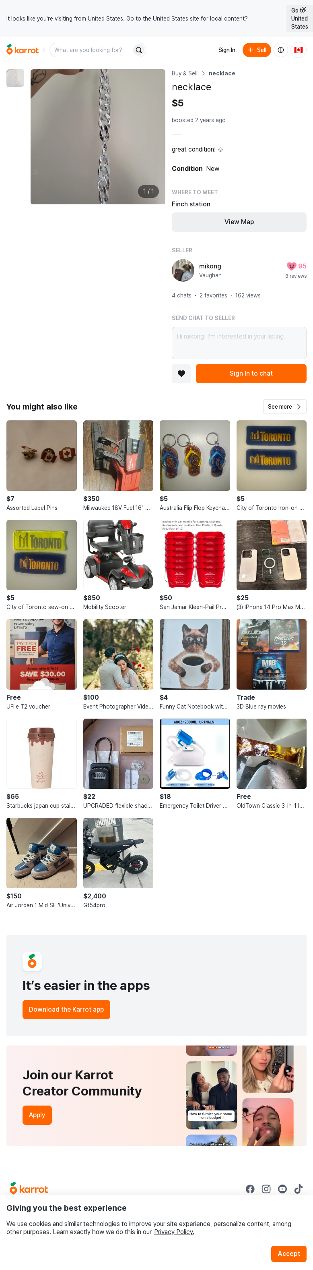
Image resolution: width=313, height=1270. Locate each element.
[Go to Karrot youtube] (282, 1189)
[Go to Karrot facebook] (250, 1189)
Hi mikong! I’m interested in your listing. (239, 343)
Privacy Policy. (174, 1232)
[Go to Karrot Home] (29, 1189)
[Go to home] (22, 50)
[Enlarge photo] (98, 136)
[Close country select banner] (304, 9)
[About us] (281, 50)
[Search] (138, 50)
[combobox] (91, 50)
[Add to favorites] (181, 373)
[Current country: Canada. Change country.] (298, 50)
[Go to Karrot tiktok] (298, 1189)
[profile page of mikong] (183, 270)
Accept (289, 1254)
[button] (285, 406)
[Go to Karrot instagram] (266, 1189)
